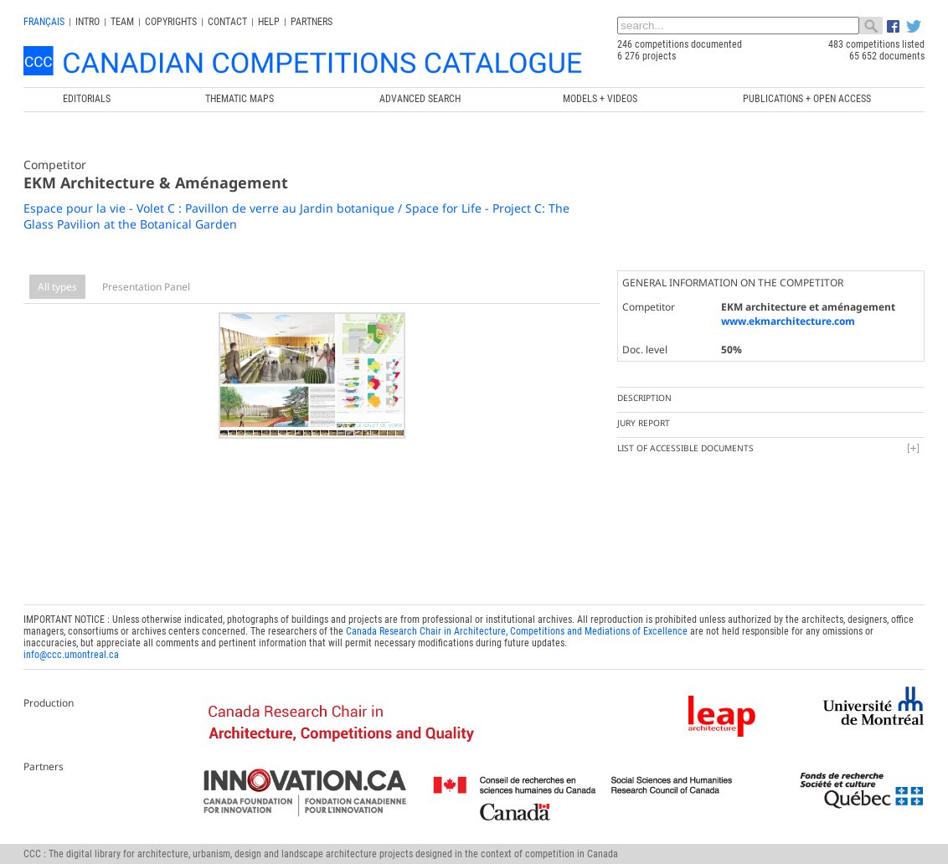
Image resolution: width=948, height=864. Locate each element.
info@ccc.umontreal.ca (71, 655)
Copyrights (171, 22)
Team (122, 22)
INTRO (87, 22)
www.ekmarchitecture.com (788, 321)
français (43, 22)
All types (57, 287)
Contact (227, 22)
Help (269, 22)
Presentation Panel (146, 287)
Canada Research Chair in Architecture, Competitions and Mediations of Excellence (517, 631)
